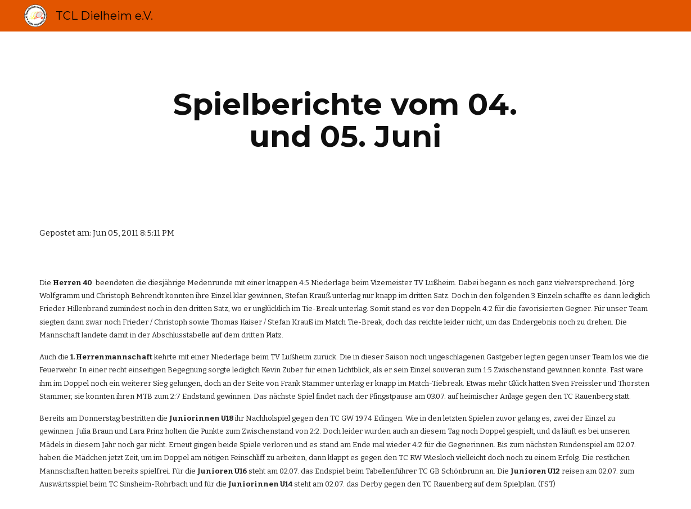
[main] (345, 120)
